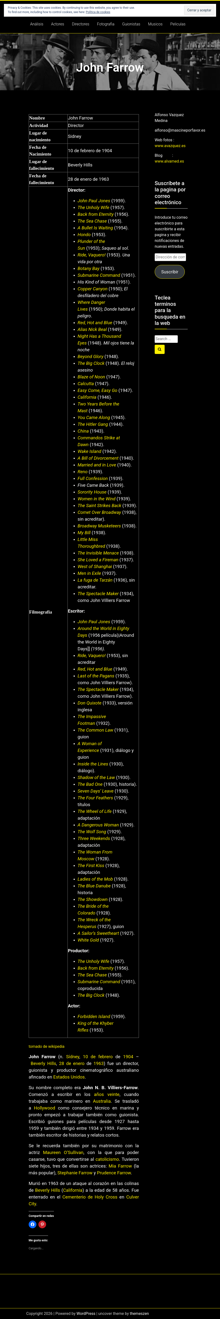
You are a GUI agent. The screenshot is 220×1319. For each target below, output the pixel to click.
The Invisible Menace (98, 553)
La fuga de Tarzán (95, 580)
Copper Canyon (93, 289)
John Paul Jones (94, 200)
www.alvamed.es (169, 161)
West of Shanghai (95, 566)
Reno (83, 471)
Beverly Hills (43, 1063)
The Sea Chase (92, 221)
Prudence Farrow (114, 1173)
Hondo (84, 234)
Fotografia (105, 24)
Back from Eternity (96, 214)
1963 (98, 1063)
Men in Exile (89, 573)
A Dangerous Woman (98, 825)
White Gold (88, 940)
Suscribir (169, 271)
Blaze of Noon (91, 377)
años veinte (106, 1094)
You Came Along (94, 417)
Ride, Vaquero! (92, 255)
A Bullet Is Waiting (95, 228)
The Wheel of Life (95, 811)
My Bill (84, 532)
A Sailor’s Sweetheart (98, 933)
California (87, 397)
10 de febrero (98, 1056)
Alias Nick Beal (92, 329)
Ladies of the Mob (95, 879)
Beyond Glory (90, 356)
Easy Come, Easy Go (98, 390)
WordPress (85, 1313)
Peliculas (178, 24)
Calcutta (86, 383)
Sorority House (92, 492)
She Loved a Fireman (98, 559)
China (83, 431)
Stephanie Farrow (75, 1173)
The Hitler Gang (93, 424)
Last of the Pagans (96, 676)
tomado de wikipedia (47, 1046)
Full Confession (93, 478)
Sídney (72, 1056)
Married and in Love (97, 465)
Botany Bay (89, 268)
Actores (57, 24)
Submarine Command (99, 275)
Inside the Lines (93, 764)
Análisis (36, 24)
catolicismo (107, 1159)
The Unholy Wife (94, 207)
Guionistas (131, 24)
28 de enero (72, 1063)
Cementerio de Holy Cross (89, 1197)
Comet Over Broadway (99, 512)
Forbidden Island (94, 1016)
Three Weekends (94, 838)
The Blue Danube (94, 886)
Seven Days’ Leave (96, 791)
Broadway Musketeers (99, 526)
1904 (128, 1056)
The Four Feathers (95, 798)
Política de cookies (98, 12)
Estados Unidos (69, 1077)
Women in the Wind (97, 499)
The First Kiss (91, 865)
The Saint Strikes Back (99, 505)
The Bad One (90, 784)
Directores (80, 24)
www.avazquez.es (170, 145)
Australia (102, 1101)
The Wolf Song (92, 831)
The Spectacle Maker (98, 593)
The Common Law (95, 730)
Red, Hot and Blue (95, 322)
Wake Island (89, 451)
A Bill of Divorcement (98, 458)
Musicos (155, 24)
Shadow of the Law (96, 777)
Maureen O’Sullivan (63, 1152)
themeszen (139, 1313)
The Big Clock (91, 363)
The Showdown (93, 899)
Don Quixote (90, 703)
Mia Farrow (120, 1166)
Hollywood (44, 1108)
